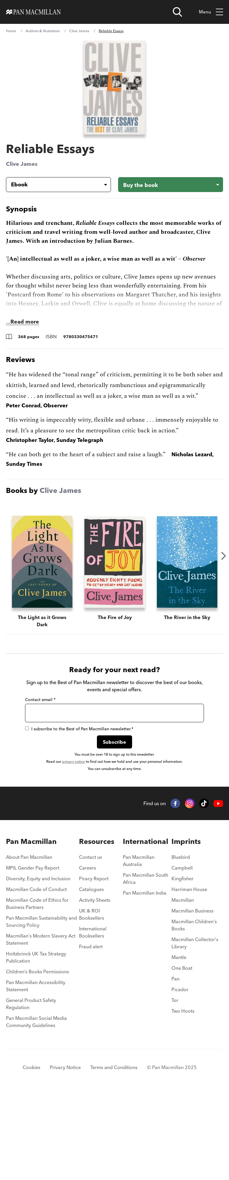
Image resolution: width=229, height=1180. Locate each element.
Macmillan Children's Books (194, 1011)
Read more (24, 321)
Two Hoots (182, 1097)
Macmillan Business (192, 997)
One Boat (181, 1054)
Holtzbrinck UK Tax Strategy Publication (36, 1043)
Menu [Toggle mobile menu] (211, 12)
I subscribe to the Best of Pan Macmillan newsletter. (79, 815)
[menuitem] (42, 945)
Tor (174, 1087)
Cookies (31, 1154)
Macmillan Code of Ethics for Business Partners (37, 990)
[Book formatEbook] (53, 184)
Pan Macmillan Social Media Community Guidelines (36, 1108)
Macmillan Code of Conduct (36, 976)
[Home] (33, 12)
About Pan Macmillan (29, 944)
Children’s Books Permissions (37, 1058)
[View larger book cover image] (114, 87)
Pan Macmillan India (144, 979)
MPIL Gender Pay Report (32, 954)
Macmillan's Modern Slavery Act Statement (40, 1025)
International (145, 928)
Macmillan (182, 986)
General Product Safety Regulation (31, 1090)
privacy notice (73, 848)
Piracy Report (94, 965)
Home (11, 31)
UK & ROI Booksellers (91, 1000)
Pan (175, 1065)
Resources (96, 928)
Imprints (186, 928)
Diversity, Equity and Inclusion (38, 965)
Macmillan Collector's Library (194, 1029)
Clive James (79, 31)
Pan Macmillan (31, 928)
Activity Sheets (94, 986)
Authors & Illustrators (43, 31)
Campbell (182, 954)
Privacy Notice (65, 1154)
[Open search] (177, 12)
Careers (87, 954)
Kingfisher (182, 965)
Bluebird (180, 944)
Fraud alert (91, 1033)
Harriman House (189, 976)
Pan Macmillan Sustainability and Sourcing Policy (41, 1007)
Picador (179, 1076)
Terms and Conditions (113, 1154)
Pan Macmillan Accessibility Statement (35, 1072)
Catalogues (91, 976)
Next (223, 556)
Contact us (90, 944)
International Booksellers (92, 1018)
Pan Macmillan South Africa (145, 965)
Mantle (178, 1044)
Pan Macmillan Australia (138, 947)
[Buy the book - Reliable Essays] (170, 184)
